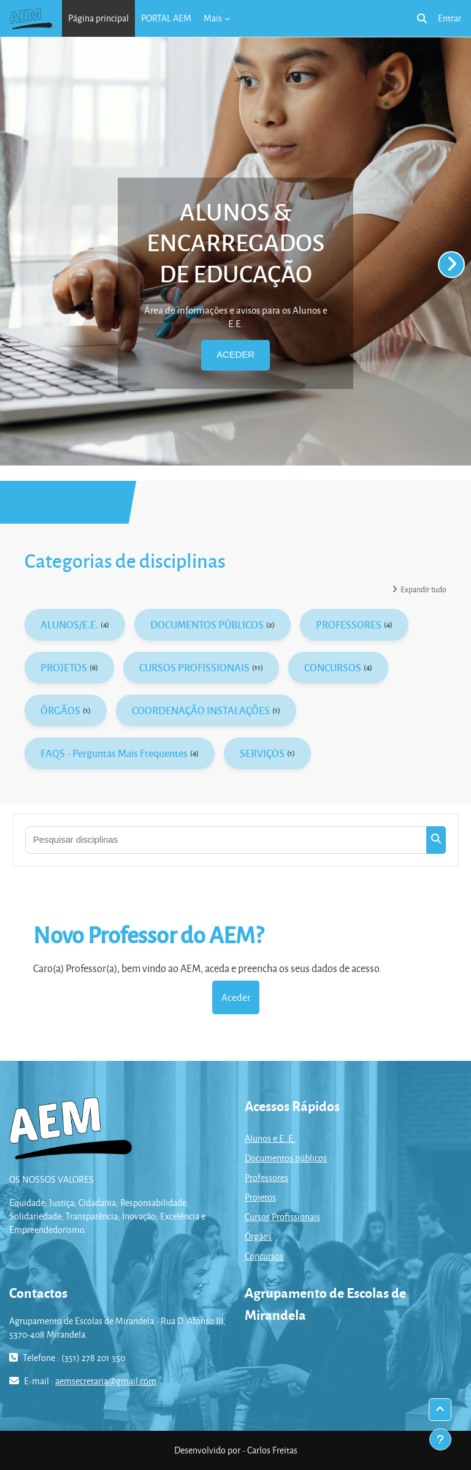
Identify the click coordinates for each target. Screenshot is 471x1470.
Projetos (260, 1197)
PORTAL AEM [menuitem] (166, 18)
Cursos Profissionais (282, 1216)
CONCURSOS (332, 667)
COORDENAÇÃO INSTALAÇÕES (201, 710)
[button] (422, 18)
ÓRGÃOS (60, 710)
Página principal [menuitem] (98, 18)
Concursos (264, 1256)
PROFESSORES (348, 624)
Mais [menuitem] (213, 18)
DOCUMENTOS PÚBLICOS (207, 624)
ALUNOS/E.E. (69, 624)
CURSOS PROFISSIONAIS (194, 667)
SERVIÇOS (262, 753)
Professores (266, 1177)
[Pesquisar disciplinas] (226, 840)
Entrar (449, 18)
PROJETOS (63, 667)
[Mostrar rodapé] (440, 1439)
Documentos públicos (286, 1158)
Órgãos (258, 1236)
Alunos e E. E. (270, 1138)
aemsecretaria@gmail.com (105, 1380)
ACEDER (235, 355)
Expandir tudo (423, 589)
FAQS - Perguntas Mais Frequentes (114, 753)
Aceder (235, 997)
